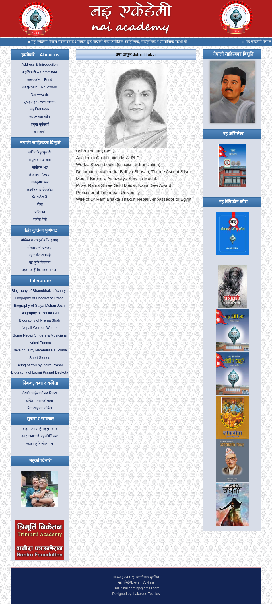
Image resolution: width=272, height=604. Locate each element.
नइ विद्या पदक (39, 109)
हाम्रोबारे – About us (40, 54)
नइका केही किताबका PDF (39, 270)
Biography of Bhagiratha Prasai (39, 298)
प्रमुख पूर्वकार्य (40, 124)
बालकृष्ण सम (40, 182)
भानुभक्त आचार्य (40, 160)
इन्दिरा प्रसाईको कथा (39, 401)
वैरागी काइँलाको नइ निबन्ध (39, 393)
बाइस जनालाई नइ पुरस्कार (39, 429)
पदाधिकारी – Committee (39, 72)
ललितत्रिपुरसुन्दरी (39, 152)
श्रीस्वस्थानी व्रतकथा (39, 248)
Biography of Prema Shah (39, 320)
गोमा (40, 204)
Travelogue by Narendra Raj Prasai (40, 350)
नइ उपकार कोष (39, 117)
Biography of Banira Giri (40, 313)
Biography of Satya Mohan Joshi (39, 306)
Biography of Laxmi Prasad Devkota (39, 372)
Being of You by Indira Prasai (40, 365)
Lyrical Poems (39, 343)
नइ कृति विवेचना (39, 263)
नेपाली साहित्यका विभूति (40, 142)
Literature (40, 280)
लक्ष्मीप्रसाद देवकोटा (40, 190)
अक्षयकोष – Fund (39, 80)
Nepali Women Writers (40, 328)
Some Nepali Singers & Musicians (40, 335)
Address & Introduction (40, 65)
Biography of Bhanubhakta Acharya (40, 291)
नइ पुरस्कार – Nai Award (39, 87)
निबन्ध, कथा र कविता (40, 383)
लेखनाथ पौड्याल (40, 175)
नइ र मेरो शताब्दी (40, 255)
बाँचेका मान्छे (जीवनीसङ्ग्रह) (39, 240)
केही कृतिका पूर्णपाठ (40, 230)
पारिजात (39, 212)
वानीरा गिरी (40, 220)
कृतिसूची (39, 132)
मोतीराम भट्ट (40, 167)
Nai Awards (40, 95)
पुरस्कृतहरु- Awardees (39, 102)
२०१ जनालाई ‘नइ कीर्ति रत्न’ (39, 436)
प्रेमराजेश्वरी (39, 197)
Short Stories (39, 358)
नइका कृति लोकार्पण (39, 444)
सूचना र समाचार (40, 418)
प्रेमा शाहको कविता (39, 408)
